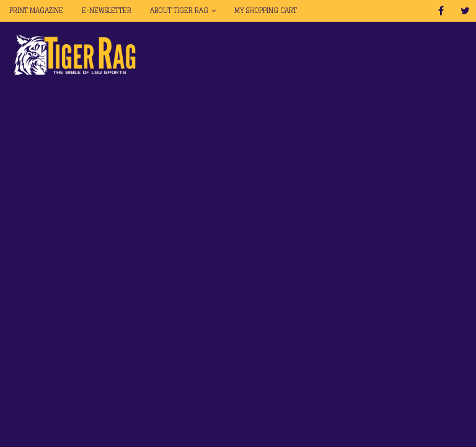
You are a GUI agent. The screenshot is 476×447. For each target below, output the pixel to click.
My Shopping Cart (265, 10)
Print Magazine (36, 10)
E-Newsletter (106, 10)
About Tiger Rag (179, 10)
